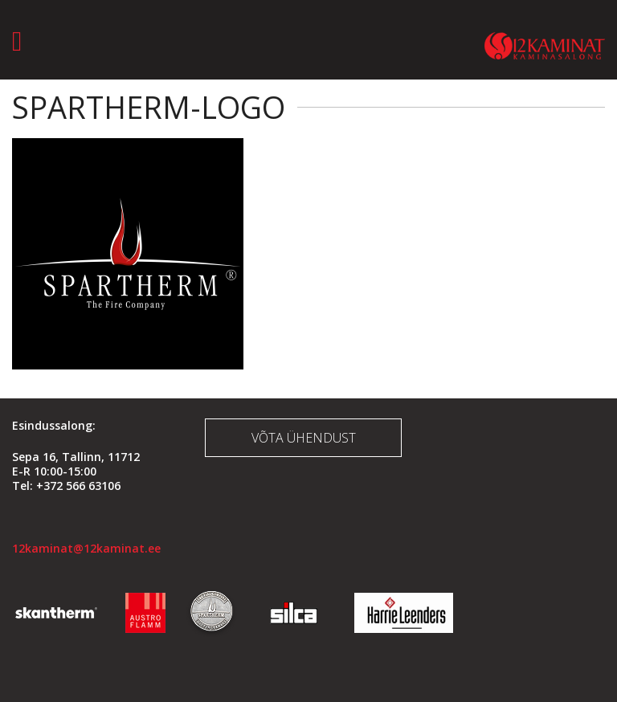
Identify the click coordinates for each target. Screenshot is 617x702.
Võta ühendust (303, 438)
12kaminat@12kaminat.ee (86, 548)
